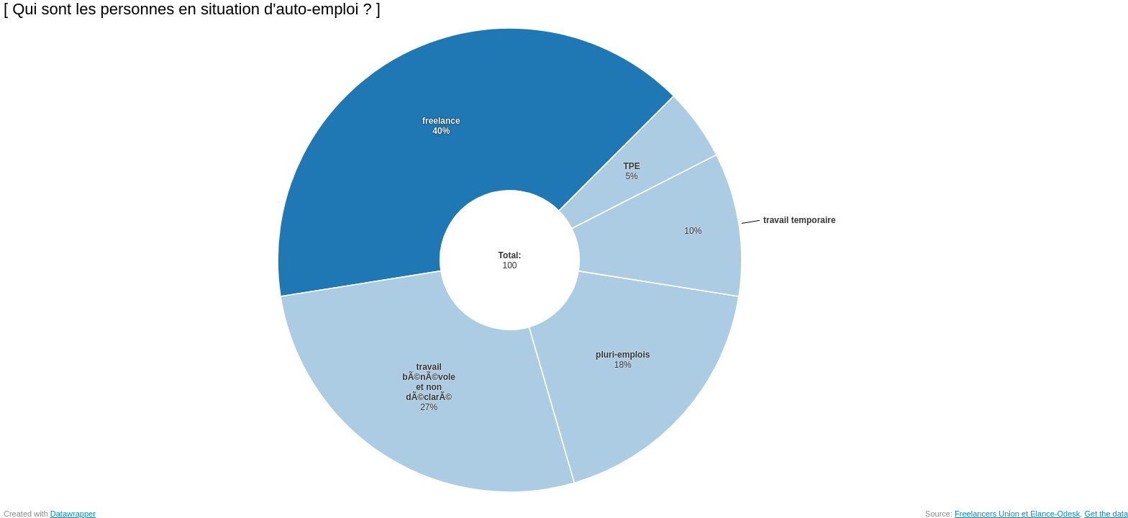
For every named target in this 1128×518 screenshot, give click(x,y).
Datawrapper (73, 513)
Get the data (1106, 513)
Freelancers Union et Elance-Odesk (1017, 513)
